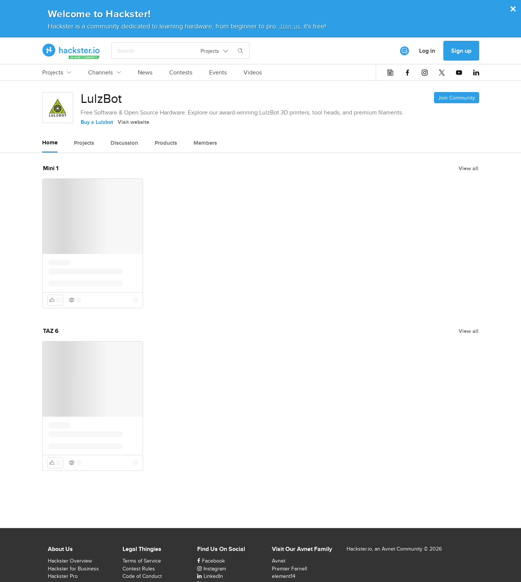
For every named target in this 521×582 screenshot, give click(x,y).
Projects (56, 72)
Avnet (278, 560)
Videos (253, 72)
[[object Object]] (404, 50)
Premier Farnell (289, 568)
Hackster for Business (73, 568)
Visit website (133, 122)
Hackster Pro (63, 576)
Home (50, 142)
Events (218, 72)
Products (166, 143)
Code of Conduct (142, 576)
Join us (289, 26)
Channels (104, 72)
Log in (427, 50)
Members (205, 143)
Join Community (456, 97)
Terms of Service (142, 560)
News (145, 72)
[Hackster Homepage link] (71, 50)
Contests (180, 72)
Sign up (461, 50)
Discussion (124, 143)
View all (468, 168)
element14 (283, 576)
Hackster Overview (70, 560)
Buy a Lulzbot (97, 122)
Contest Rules (139, 568)
